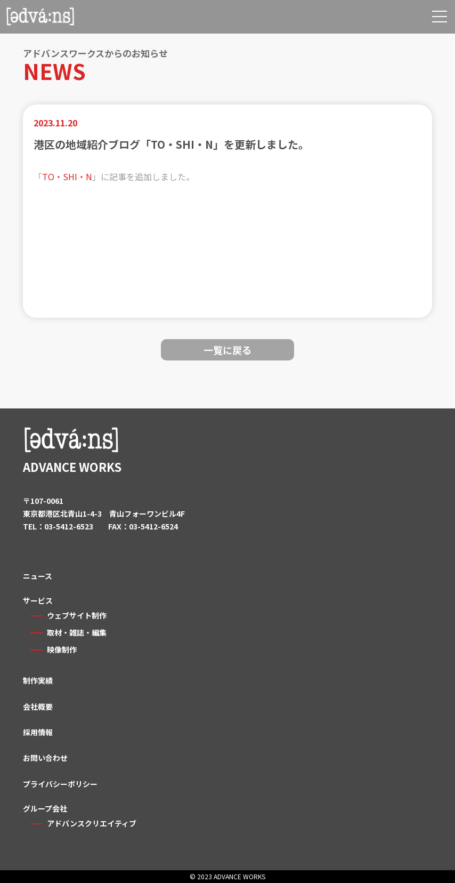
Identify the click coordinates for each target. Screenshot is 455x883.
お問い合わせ (45, 757)
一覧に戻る (227, 350)
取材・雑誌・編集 (77, 632)
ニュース (37, 576)
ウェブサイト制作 (77, 615)
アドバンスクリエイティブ (91, 823)
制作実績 (38, 680)
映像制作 (62, 649)
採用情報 (38, 732)
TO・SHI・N (67, 176)
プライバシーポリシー (60, 784)
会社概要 (38, 706)
